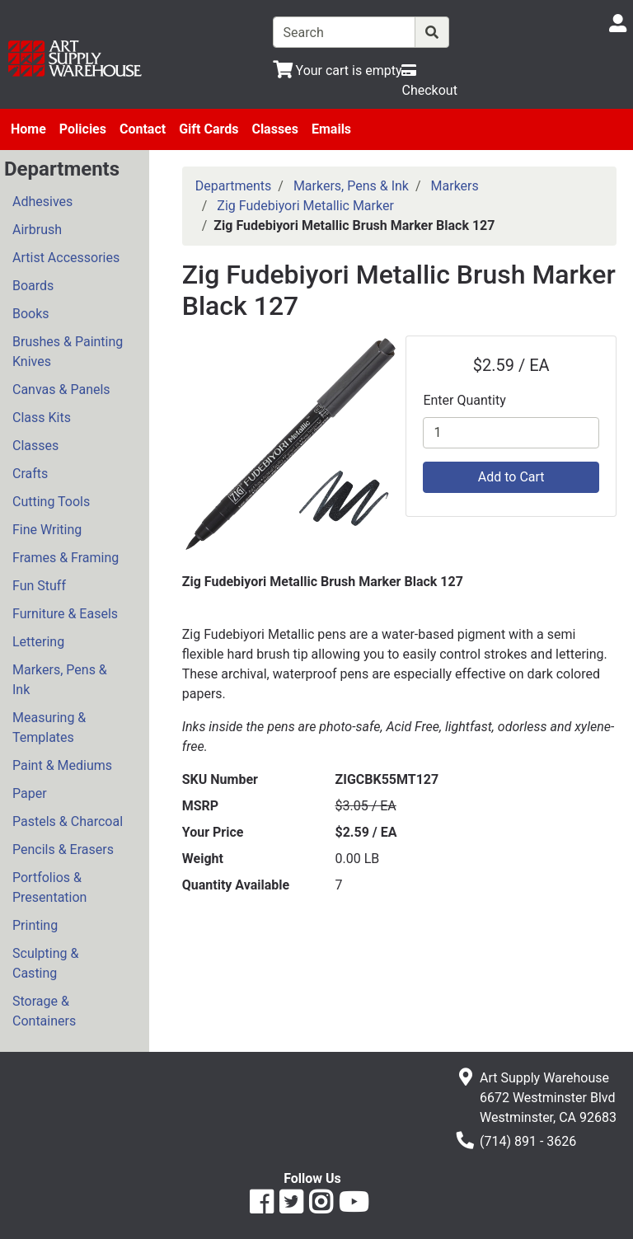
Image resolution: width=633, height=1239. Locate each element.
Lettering (38, 642)
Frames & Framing (65, 558)
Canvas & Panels (61, 389)
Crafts (30, 473)
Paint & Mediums (62, 765)
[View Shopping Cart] (337, 70)
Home (28, 129)
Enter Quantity (464, 400)
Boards (33, 285)
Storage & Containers (44, 1011)
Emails (331, 129)
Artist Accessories (66, 257)
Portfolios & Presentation (49, 887)
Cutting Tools (51, 501)
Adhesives (42, 201)
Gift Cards (208, 129)
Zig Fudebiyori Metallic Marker (305, 206)
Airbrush (37, 229)
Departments (233, 186)
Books (30, 313)
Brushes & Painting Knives (67, 351)
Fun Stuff (39, 586)
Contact (143, 129)
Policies (82, 129)
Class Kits (41, 417)
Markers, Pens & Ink (59, 679)
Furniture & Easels (65, 614)
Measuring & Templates (49, 727)
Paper (29, 793)
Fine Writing (47, 529)
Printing (35, 925)
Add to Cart (511, 477)
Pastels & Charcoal (67, 821)
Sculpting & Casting (45, 963)
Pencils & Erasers (63, 849)
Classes (274, 129)
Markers (455, 186)
